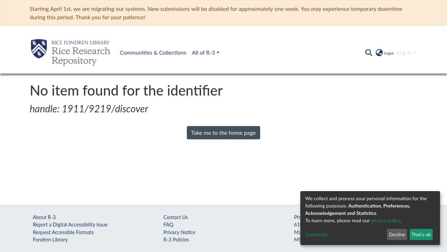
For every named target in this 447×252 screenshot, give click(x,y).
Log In (404, 52)
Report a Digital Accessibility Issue (70, 224)
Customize (316, 234)
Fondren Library (50, 240)
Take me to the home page (223, 132)
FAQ (168, 224)
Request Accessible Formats (63, 232)
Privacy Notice (179, 232)
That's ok (421, 234)
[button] (384, 52)
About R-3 (44, 217)
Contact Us (175, 217)
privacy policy (385, 220)
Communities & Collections (153, 52)
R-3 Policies (176, 240)
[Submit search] (368, 52)
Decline (397, 234)
